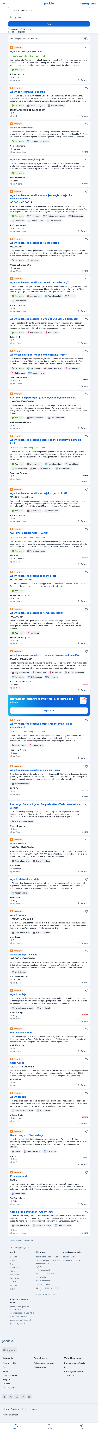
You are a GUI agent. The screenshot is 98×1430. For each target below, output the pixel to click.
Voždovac (14, 1285)
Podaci (6, 1371)
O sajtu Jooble (9, 1363)
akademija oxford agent (45, 1294)
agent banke (41, 1277)
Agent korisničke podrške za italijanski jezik (34, 242)
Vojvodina (14, 1271)
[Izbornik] (3, 3)
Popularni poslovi (68, 1257)
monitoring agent (43, 1270)
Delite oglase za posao (44, 1363)
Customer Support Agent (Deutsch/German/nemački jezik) (43, 397)
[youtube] (29, 1396)
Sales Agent (17, 1062)
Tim (5, 1367)
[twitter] (16, 1396)
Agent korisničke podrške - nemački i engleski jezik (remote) (44, 319)
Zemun (13, 1282)
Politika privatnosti (10, 1414)
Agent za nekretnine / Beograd (27, 91)
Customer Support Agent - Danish (29, 533)
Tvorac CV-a (70, 1375)
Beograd (13, 1257)
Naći (49, 24)
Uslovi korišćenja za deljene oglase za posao (21, 1409)
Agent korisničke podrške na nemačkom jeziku (36, 613)
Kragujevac (14, 1278)
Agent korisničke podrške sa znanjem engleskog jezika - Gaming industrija (42, 197)
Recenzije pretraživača (74, 1371)
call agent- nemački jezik (46, 1273)
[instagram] (10, 1396)
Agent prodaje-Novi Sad (23, 954)
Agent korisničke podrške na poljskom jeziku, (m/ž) (38, 493)
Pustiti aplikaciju (88, 3)
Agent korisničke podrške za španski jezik (33, 575)
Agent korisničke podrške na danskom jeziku (35, 770)
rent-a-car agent (43, 1281)
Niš (11, 1264)
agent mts (40, 1266)
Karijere (6, 1379)
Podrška (6, 1383)
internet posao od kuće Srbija (22, 1313)
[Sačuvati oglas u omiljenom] (87, 47)
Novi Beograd (15, 1267)
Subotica (13, 1289)
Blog (66, 1367)
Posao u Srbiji (9, 1387)
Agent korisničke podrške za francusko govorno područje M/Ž (45, 655)
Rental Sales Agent (21, 1032)
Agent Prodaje (18, 843)
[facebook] (4, 1396)
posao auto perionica (18, 1316)
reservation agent (43, 1284)
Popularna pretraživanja (74, 1363)
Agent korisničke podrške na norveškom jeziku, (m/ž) (39, 282)
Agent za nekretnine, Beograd (27, 159)
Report (82, 80)
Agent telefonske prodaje (24, 879)
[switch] (86, 38)
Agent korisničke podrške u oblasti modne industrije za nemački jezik (41, 725)
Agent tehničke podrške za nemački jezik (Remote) (39, 354)
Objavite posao (40, 1367)
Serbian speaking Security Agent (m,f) (31, 1211)
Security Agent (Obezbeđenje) (27, 1135)
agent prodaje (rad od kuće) (47, 1257)
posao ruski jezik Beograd (20, 1320)
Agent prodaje (18, 994)
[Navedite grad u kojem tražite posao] (49, 17)
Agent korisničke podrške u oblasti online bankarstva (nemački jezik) (45, 441)
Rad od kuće (15, 1275)
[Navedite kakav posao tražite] (49, 10)
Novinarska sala (10, 1375)
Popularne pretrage (20, 1247)
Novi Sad (13, 1260)
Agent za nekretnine (21, 127)
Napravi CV (49, 710)
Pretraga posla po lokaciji (72, 1260)
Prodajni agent (18, 1176)
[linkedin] (23, 1396)
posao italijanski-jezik (18, 1323)
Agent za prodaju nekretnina (26, 51)
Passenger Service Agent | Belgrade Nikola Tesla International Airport (45, 806)
